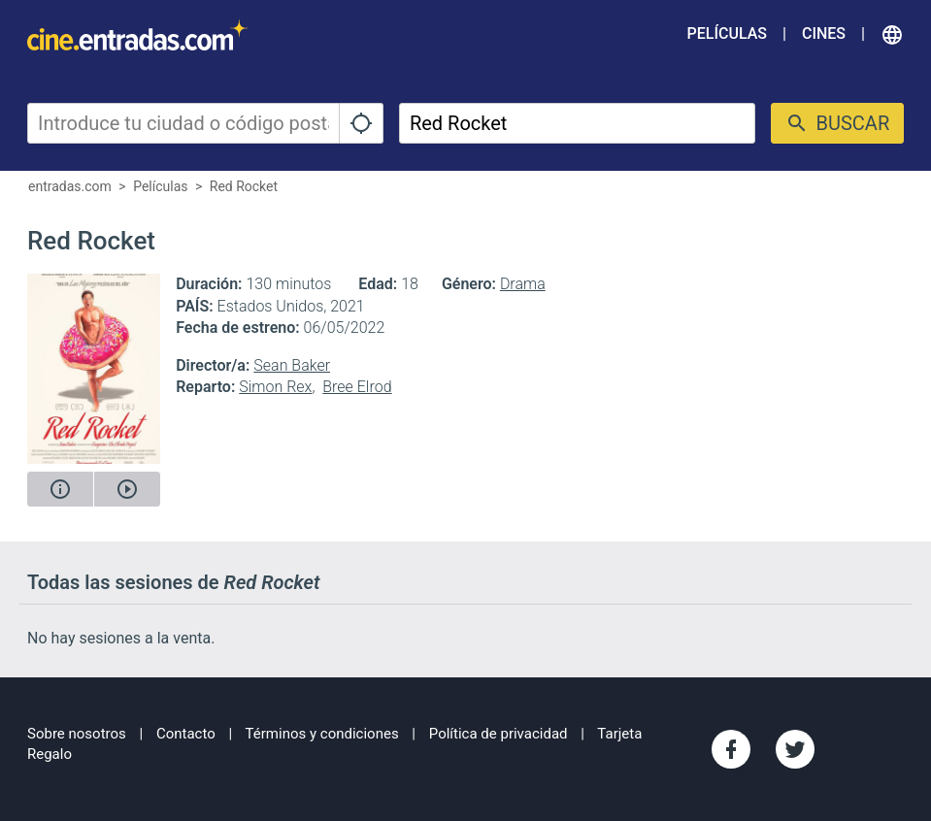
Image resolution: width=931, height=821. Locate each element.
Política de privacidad (498, 733)
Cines (824, 33)
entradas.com (70, 186)
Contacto (186, 733)
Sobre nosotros (76, 733)
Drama (523, 284)
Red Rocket (244, 186)
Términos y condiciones (322, 733)
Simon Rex (275, 387)
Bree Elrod (356, 387)
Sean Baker (291, 365)
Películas (727, 33)
